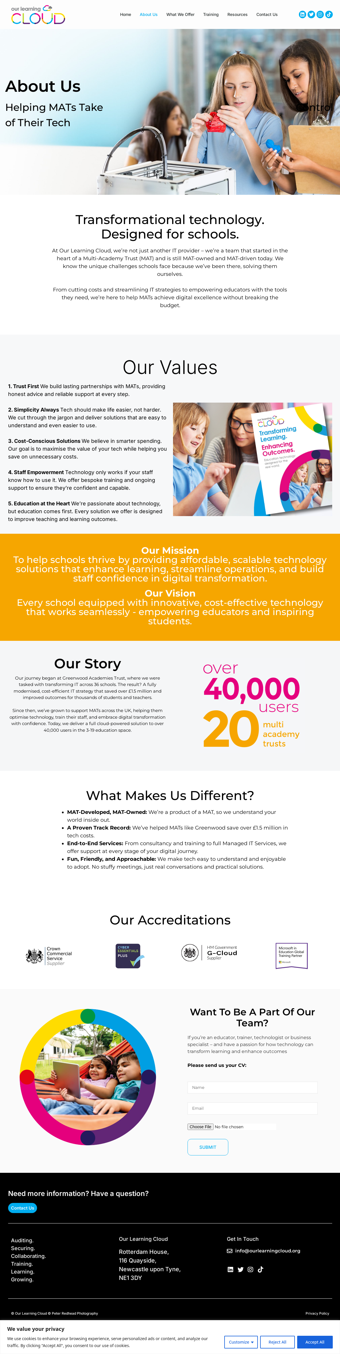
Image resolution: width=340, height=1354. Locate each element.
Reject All (277, 1342)
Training (211, 14)
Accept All (315, 1342)
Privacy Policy (317, 1313)
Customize (239, 1342)
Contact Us (267, 14)
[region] (170, 1337)
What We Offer (180, 14)
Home (125, 14)
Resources (237, 14)
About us (149, 14)
